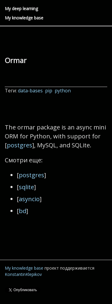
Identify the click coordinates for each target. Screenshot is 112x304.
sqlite (26, 187)
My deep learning (21, 8)
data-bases (31, 90)
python (63, 90)
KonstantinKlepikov (23, 274)
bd (22, 211)
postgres (19, 145)
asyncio (29, 199)
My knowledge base (24, 18)
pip (49, 90)
